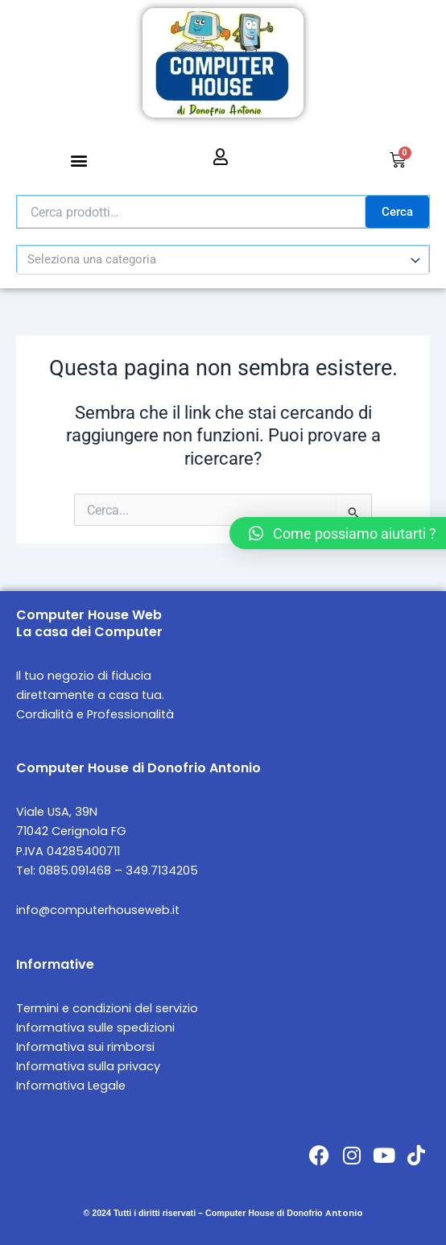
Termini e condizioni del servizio (107, 1008)
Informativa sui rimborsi (85, 1047)
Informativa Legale (71, 1085)
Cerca (397, 212)
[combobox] (223, 260)
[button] (79, 160)
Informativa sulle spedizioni (95, 1028)
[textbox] (216, 260)
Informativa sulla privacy (88, 1066)
